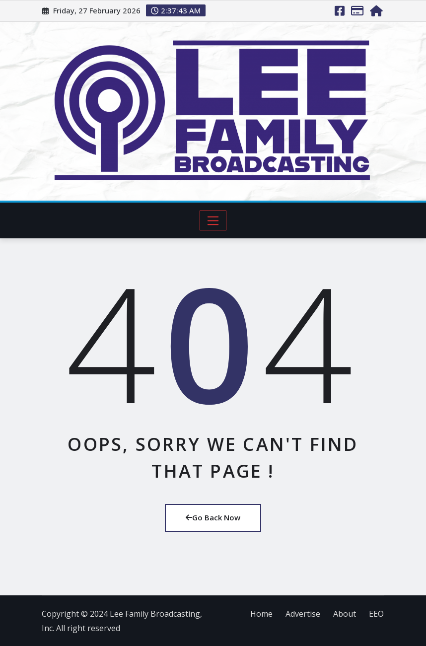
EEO (376, 613)
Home (261, 613)
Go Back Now (213, 517)
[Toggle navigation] (213, 220)
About (344, 613)
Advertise (302, 613)
